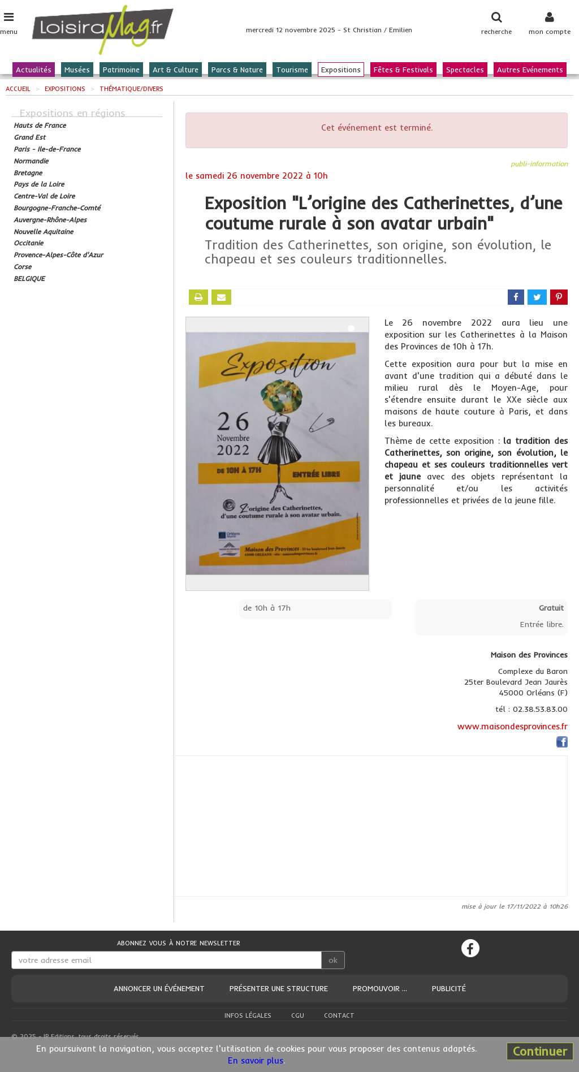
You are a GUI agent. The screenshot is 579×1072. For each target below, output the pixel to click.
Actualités (33, 69)
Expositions (341, 69)
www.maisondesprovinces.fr (512, 726)
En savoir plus (255, 1060)
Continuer (540, 1051)
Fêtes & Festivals (403, 69)
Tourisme (292, 69)
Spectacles (465, 69)
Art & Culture (175, 69)
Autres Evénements (530, 69)
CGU (297, 1015)
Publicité (449, 988)
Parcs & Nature (237, 69)
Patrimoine (121, 69)
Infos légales (247, 1015)
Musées (77, 69)
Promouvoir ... (380, 988)
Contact (339, 1015)
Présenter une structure (279, 988)
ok (333, 960)
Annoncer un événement (159, 988)
